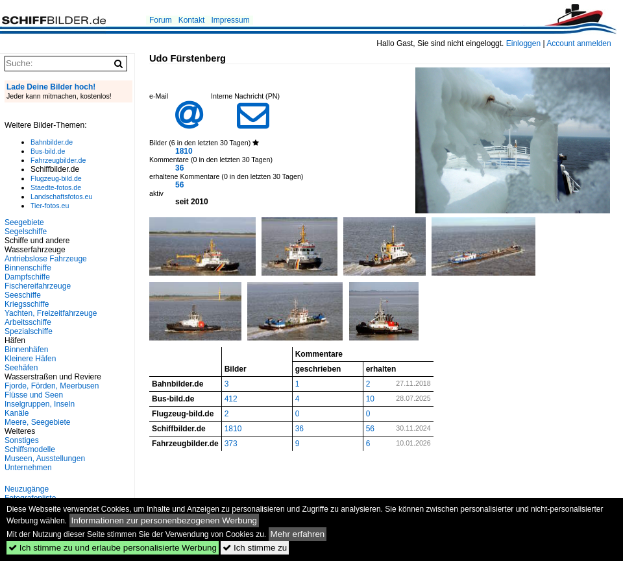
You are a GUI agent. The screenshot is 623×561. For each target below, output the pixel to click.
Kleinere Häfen (30, 358)
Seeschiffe (23, 295)
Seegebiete (24, 222)
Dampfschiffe (27, 276)
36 (179, 168)
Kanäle (17, 413)
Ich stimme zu (255, 548)
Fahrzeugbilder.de (58, 160)
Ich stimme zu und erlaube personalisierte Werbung (112, 548)
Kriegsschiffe (27, 304)
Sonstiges (22, 440)
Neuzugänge (27, 489)
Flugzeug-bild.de (56, 178)
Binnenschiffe (28, 267)
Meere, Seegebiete (37, 422)
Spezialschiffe (29, 331)
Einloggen (523, 43)
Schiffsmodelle (30, 449)
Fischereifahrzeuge (38, 286)
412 (231, 398)
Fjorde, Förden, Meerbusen (52, 385)
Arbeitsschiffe (28, 322)
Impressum (230, 20)
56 (179, 184)
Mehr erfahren (298, 534)
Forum (160, 20)
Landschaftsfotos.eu (61, 196)
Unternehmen (28, 467)
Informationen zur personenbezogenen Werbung (164, 520)
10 (370, 398)
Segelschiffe (26, 231)
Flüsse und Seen (34, 395)
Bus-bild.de (48, 151)
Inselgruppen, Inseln (40, 404)
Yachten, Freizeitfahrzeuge (51, 313)
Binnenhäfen (26, 349)
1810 (184, 151)
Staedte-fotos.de (56, 187)
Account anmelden (578, 43)
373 (231, 443)
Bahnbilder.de (52, 142)
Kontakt (191, 20)
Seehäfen (21, 367)
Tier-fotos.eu (50, 205)
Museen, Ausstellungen (45, 458)
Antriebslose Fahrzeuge (46, 258)
